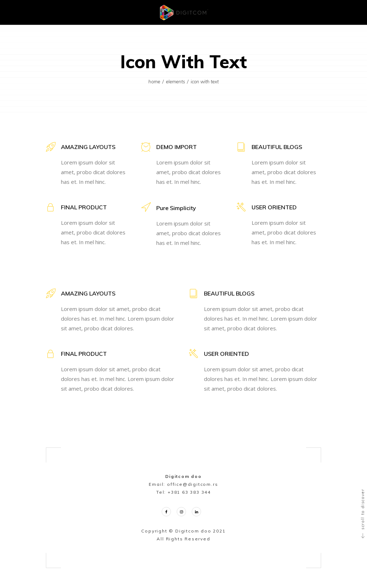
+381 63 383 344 (189, 492)
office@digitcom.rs (192, 484)
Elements (175, 81)
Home (154, 81)
